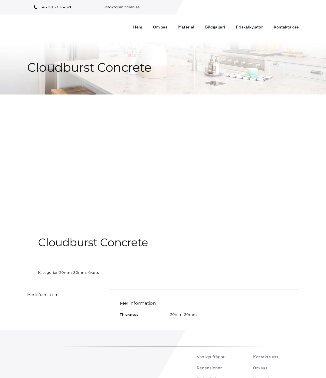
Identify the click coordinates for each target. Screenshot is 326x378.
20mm (65, 272)
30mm (79, 272)
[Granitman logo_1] (57, 20)
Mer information (42, 295)
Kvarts (93, 272)
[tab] (62, 294)
